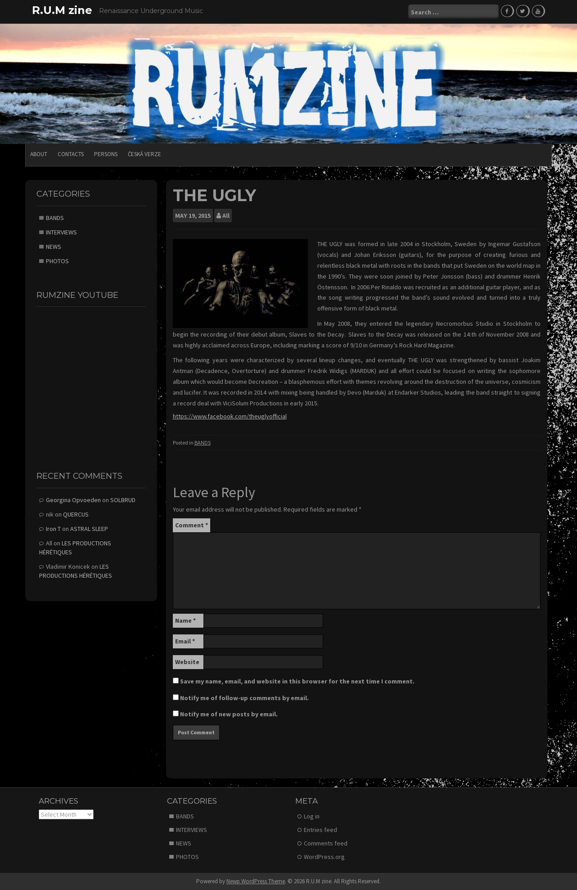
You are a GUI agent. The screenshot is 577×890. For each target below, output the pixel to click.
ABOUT (38, 153)
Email (185, 641)
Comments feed (325, 843)
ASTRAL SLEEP (89, 528)
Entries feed (320, 829)
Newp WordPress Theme (255, 881)
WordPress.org (324, 856)
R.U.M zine (62, 10)
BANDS (202, 442)
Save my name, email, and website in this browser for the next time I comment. (297, 681)
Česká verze (144, 153)
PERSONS (105, 153)
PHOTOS (57, 260)
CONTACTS (71, 153)
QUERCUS (76, 514)
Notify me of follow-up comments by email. (244, 697)
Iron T (53, 528)
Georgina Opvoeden (73, 499)
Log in (312, 816)
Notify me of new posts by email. (229, 714)
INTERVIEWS (61, 231)
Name (185, 620)
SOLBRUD (122, 499)
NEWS (53, 246)
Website (187, 661)
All (226, 215)
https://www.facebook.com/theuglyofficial (230, 416)
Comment (191, 525)
